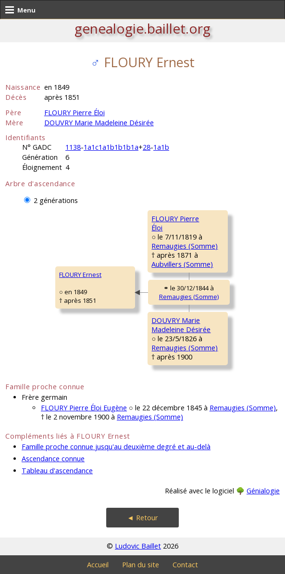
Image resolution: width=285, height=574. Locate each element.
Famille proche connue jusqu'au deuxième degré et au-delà (116, 446)
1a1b (161, 147)
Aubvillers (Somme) (182, 264)
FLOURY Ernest (80, 274)
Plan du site (140, 564)
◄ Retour (142, 517)
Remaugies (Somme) (184, 246)
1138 (73, 147)
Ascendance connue (53, 458)
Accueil (98, 564)
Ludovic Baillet (138, 545)
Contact (185, 564)
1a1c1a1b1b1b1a (111, 147)
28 (146, 147)
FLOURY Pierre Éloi (74, 112)
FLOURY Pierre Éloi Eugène (84, 407)
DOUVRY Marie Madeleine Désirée (99, 122)
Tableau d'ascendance (57, 470)
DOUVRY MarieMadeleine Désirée (181, 325)
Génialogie (263, 490)
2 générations (56, 200)
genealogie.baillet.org (142, 28)
